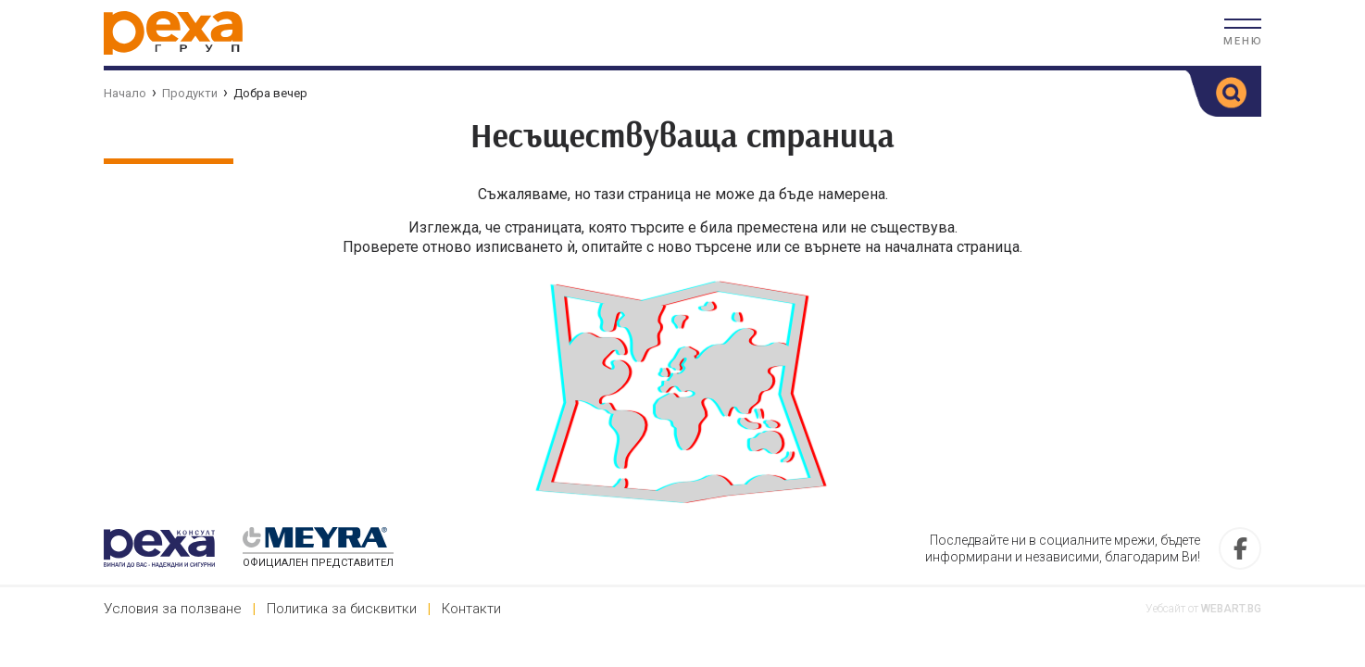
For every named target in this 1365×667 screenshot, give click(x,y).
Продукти (190, 93)
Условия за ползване (173, 608)
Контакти (471, 608)
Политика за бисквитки (342, 608)
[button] (1242, 32)
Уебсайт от (1203, 608)
